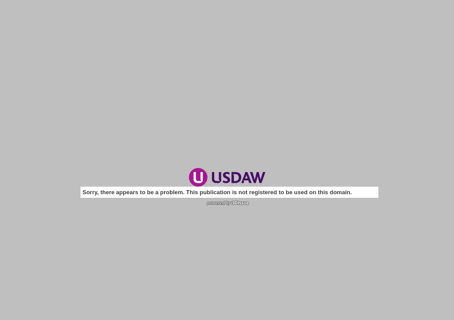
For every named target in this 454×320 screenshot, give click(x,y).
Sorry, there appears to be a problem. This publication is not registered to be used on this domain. (217, 192)
